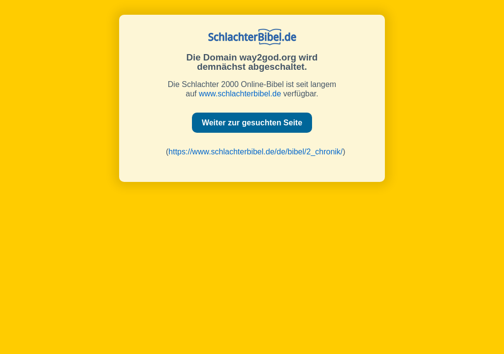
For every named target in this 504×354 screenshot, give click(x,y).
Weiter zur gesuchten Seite (252, 122)
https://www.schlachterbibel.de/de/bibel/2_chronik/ (255, 152)
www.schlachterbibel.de (240, 93)
